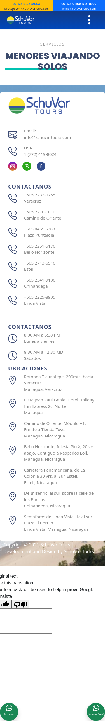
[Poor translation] (20, 604)
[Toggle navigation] (89, 20)
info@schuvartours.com (79, 9)
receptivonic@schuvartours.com (26, 9)
